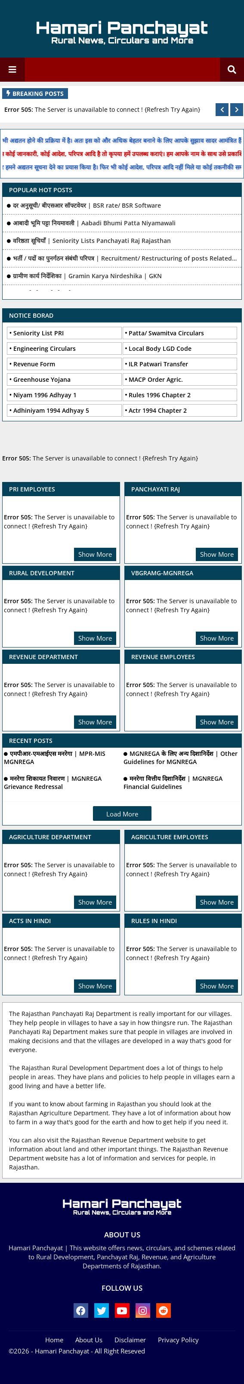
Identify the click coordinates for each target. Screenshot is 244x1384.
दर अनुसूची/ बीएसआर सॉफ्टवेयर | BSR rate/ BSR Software (87, 205)
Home (54, 1339)
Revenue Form (34, 364)
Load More (122, 814)
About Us (88, 1339)
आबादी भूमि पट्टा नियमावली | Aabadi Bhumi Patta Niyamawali (94, 223)
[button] (222, 109)
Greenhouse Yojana (42, 379)
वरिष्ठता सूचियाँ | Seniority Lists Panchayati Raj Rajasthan (92, 240)
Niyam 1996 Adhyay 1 (45, 395)
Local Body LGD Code (160, 348)
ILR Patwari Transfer (158, 364)
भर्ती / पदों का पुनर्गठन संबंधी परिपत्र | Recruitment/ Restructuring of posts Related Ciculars (125, 258)
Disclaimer (130, 1339)
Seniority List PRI (38, 333)
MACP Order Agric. (156, 379)
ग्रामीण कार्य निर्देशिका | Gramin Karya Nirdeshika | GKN (87, 276)
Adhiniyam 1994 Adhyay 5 (51, 410)
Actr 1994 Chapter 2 (158, 410)
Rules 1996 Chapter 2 (160, 395)
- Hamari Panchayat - (61, 1351)
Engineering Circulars (44, 348)
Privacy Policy (178, 1339)
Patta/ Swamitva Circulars (166, 333)
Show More (95, 554)
